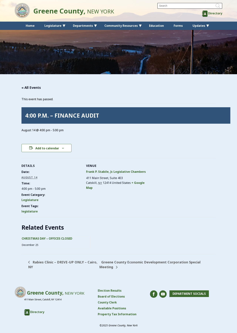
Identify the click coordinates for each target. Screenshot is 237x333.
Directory (215, 13)
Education (156, 26)
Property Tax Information (117, 314)
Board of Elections (111, 296)
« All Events (31, 87)
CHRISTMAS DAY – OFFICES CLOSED (47, 238)
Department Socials (189, 294)
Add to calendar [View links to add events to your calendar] (47, 148)
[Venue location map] (170, 183)
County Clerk (107, 302)
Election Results (109, 291)
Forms (178, 26)
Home (30, 26)
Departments (83, 26)
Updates (199, 26)
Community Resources (121, 26)
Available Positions (112, 308)
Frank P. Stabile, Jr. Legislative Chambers (116, 172)
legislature (29, 211)
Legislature (52, 26)
